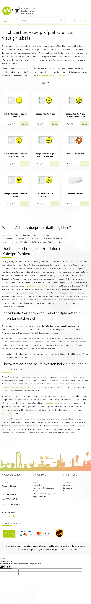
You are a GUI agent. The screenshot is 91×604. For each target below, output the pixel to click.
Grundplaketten (8, 413)
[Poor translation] (8, 566)
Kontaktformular (8, 516)
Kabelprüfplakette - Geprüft (45, 114)
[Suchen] (61, 20)
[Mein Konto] (80, 20)
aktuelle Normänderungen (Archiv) (45, 494)
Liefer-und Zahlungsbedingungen (44, 488)
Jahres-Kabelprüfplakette (75, 154)
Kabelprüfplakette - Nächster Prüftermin (15, 115)
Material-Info (37, 485)
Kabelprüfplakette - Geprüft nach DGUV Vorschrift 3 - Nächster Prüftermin (75, 115)
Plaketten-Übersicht (40, 491)
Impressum (67, 485)
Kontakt (35, 482)
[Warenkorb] (86, 20)
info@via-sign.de (14, 504)
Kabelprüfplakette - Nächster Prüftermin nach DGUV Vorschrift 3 (15, 155)
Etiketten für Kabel (75, 194)
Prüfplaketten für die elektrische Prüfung (18, 387)
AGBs (65, 491)
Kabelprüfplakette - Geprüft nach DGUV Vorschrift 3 (45, 155)
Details (24, 124)
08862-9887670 (12, 494)
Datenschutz (67, 488)
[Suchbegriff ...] (38, 20)
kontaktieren (51, 403)
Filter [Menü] (45, 82)
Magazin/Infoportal (39, 497)
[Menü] (5, 20)
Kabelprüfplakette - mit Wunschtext (45, 195)
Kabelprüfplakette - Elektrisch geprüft (15, 195)
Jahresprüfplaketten (26, 413)
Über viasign (67, 482)
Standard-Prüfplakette (38, 286)
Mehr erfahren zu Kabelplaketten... (54, 75)
